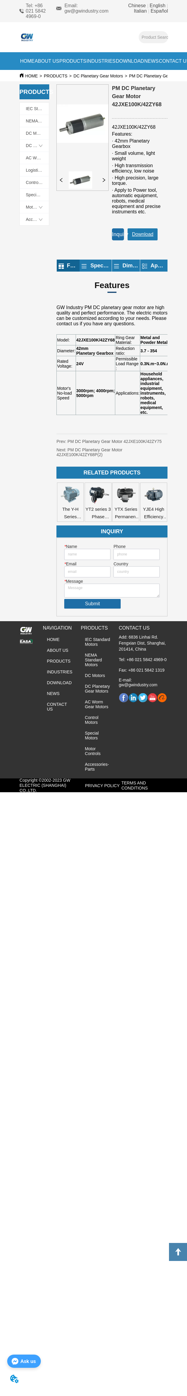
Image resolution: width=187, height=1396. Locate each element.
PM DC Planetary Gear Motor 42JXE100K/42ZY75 (117, 441)
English (157, 5)
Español (158, 11)
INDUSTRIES (101, 61)
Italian (141, 11)
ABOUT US (47, 61)
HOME (27, 61)
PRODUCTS (72, 61)
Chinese (137, 5)
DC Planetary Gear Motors (98, 76)
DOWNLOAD (130, 61)
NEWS (151, 61)
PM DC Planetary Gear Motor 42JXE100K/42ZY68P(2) (89, 452)
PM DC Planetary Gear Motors (157, 76)
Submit (92, 603)
